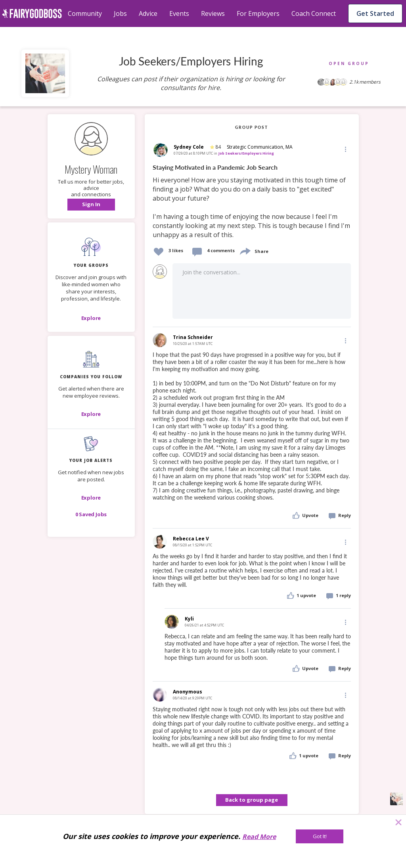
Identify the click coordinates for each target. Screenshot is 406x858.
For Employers (258, 13)
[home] (32, 13)
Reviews (213, 13)
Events (179, 13)
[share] (245, 250)
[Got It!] (319, 836)
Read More (259, 836)
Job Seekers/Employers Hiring (246, 153)
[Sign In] (91, 205)
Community (85, 13)
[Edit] (345, 149)
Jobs (120, 13)
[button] (91, 205)
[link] (252, 201)
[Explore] (91, 318)
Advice (148, 13)
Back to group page (251, 799)
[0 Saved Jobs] (91, 514)
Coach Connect (313, 13)
